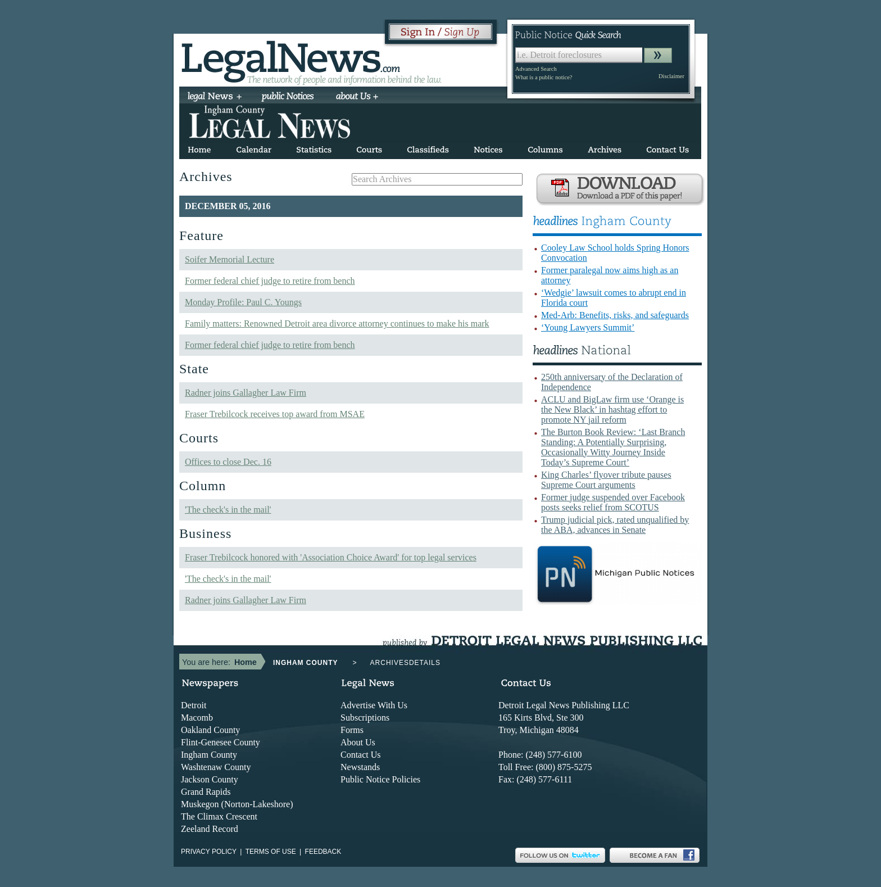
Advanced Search (536, 69)
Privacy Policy (209, 852)
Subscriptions (364, 717)
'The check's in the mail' (228, 509)
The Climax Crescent (219, 816)
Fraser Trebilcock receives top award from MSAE (275, 414)
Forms (352, 730)
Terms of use (271, 852)
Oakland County (210, 730)
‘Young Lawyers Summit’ (587, 327)
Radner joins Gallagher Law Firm (245, 392)
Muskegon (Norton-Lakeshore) (237, 804)
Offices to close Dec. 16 (228, 462)
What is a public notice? (543, 77)
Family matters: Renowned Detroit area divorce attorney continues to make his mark (337, 323)
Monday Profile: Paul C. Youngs (243, 302)
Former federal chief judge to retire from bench (270, 281)
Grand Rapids (205, 792)
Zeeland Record (209, 829)
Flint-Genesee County (220, 742)
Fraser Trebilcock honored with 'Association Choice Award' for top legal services (330, 557)
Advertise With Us (373, 705)
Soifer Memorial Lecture (229, 259)
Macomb (197, 717)
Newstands (360, 767)
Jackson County (209, 779)
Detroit (193, 705)
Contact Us (360, 754)
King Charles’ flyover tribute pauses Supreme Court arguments (606, 480)
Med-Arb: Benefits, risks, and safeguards (615, 315)
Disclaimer (671, 76)
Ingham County (209, 754)
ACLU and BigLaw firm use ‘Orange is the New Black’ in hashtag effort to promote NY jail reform (612, 409)
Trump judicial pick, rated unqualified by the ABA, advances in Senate (615, 525)
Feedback (323, 852)
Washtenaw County (216, 767)
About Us (357, 742)
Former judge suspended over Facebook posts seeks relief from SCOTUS (613, 502)
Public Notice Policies (380, 779)
